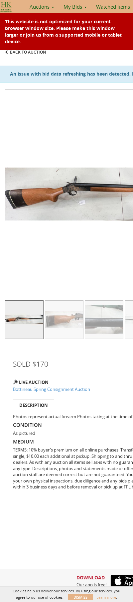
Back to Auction (28, 52)
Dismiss (80, 597)
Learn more (106, 597)
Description (33, 405)
